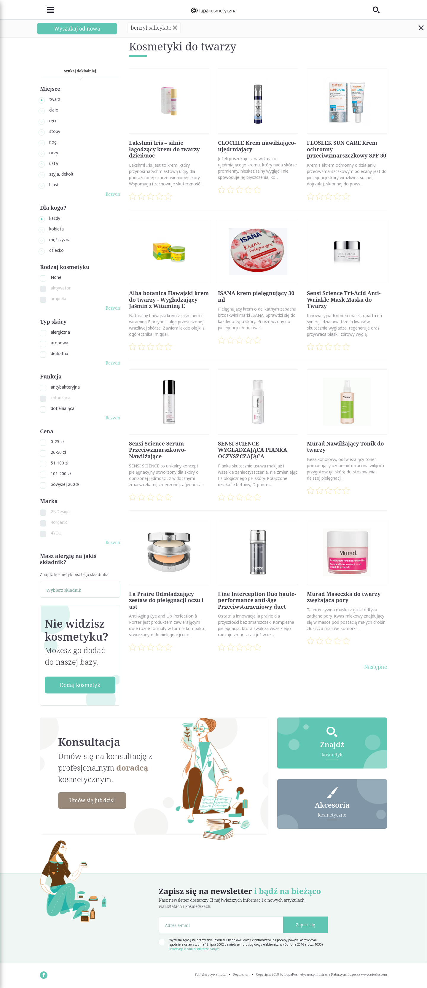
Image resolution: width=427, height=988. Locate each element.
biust (54, 184)
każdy (54, 218)
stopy (54, 131)
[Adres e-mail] (221, 925)
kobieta (56, 229)
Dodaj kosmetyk (80, 684)
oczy (53, 152)
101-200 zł (61, 473)
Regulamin (241, 974)
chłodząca (60, 397)
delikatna (59, 353)
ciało (53, 110)
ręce (53, 120)
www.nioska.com (374, 974)
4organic (59, 522)
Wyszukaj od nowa (77, 28)
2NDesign (60, 511)
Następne (375, 666)
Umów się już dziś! (93, 800)
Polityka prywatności (211, 974)
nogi (53, 142)
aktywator (61, 288)
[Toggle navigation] (47, 9)
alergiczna (60, 332)
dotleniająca (62, 408)
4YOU (56, 533)
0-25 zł (57, 441)
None (56, 277)
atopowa (59, 343)
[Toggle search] (380, 9)
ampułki (58, 298)
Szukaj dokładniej (80, 71)
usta (53, 163)
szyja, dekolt (61, 174)
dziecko (56, 250)
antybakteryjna (65, 387)
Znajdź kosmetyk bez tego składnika (74, 574)
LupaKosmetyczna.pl (300, 974)
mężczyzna (60, 239)
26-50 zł (58, 452)
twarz (54, 99)
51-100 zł (59, 463)
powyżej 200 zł (65, 484)
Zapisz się (305, 924)
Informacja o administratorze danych (194, 949)
